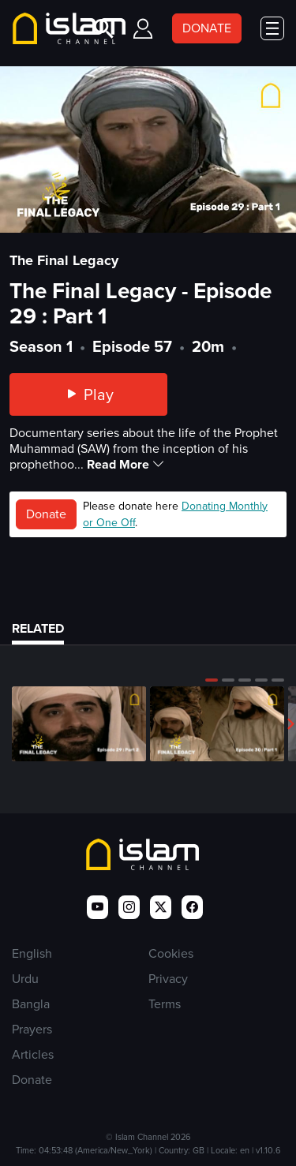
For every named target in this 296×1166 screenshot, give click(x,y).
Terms (164, 1004)
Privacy (168, 979)
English (32, 953)
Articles (33, 1054)
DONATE (206, 28)
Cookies (170, 953)
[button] (211, 680)
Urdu (25, 979)
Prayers (32, 1029)
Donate (46, 514)
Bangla (31, 1004)
